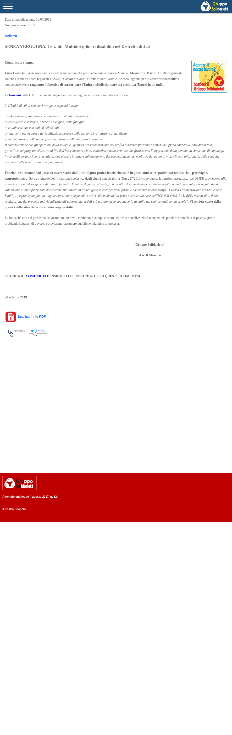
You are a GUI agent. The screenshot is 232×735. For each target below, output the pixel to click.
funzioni (15, 95)
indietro (11, 36)
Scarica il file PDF (25, 317)
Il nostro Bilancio (14, 509)
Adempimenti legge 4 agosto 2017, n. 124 (30, 496)
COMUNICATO (38, 276)
